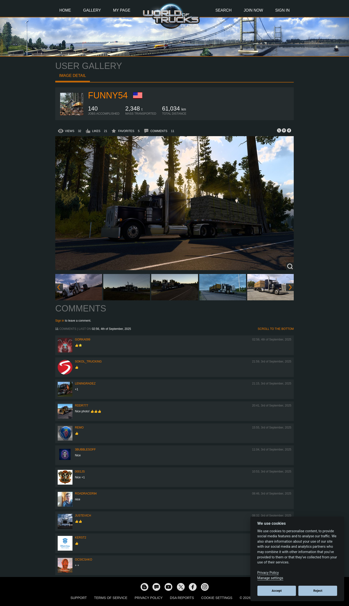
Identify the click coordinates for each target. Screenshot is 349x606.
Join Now (253, 10)
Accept (277, 590)
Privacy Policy (149, 598)
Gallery (92, 10)
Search (223, 10)
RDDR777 (81, 405)
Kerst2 (80, 537)
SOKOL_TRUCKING (88, 361)
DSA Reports (182, 598)
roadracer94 (86, 493)
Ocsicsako (83, 559)
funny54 (108, 95)
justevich (83, 515)
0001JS (80, 471)
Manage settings (270, 578)
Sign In (282, 10)
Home (65, 10)
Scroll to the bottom (276, 329)
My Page (121, 10)
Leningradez (85, 383)
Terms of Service (110, 598)
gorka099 (82, 339)
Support (79, 598)
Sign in (59, 320)
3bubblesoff (85, 449)
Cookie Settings (216, 598)
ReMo (79, 427)
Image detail (72, 76)
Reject (317, 590)
